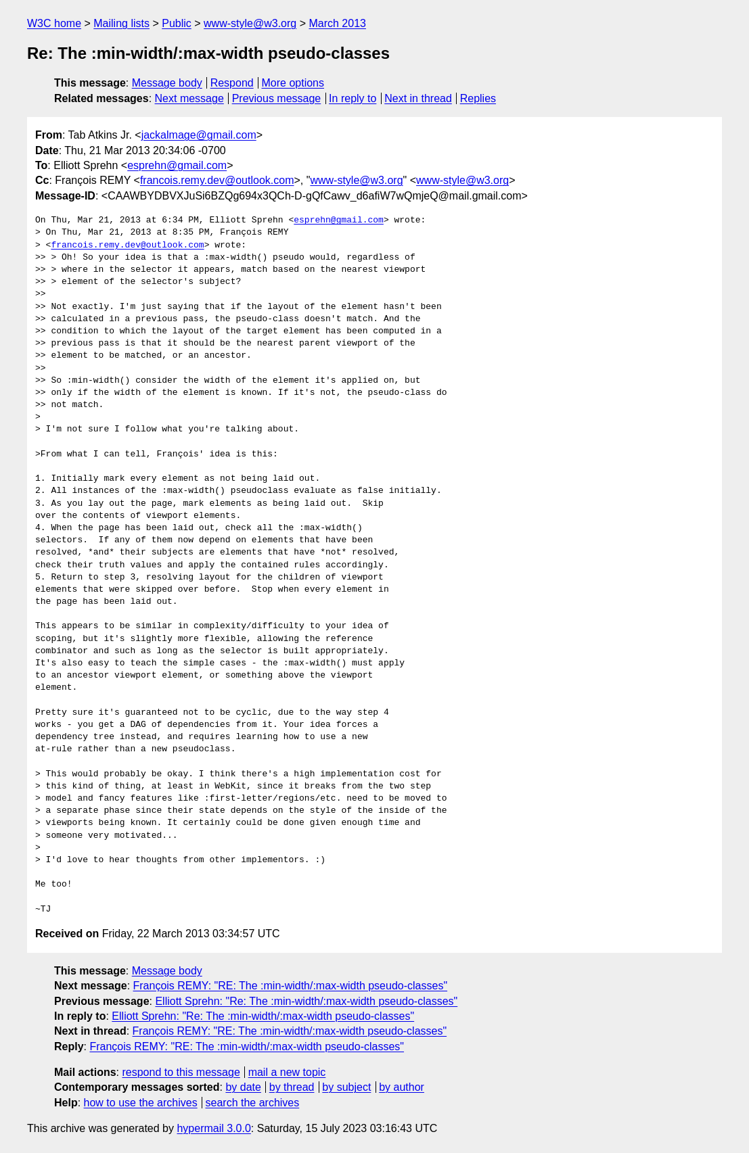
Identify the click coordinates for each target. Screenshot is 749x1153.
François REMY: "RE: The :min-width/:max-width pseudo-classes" (290, 985)
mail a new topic (287, 1072)
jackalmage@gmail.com (198, 135)
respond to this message (181, 1072)
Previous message (276, 98)
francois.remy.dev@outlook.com (217, 180)
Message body (167, 83)
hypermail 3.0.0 (213, 1128)
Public (176, 23)
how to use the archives (141, 1102)
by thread (292, 1087)
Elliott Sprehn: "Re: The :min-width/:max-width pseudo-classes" (306, 1001)
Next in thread (418, 98)
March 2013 (337, 23)
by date (242, 1087)
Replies (478, 98)
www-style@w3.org (250, 23)
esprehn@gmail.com (177, 165)
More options (293, 83)
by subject (346, 1087)
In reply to (352, 98)
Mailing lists (121, 23)
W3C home (54, 23)
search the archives (253, 1102)
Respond (232, 83)
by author (401, 1087)
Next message (189, 98)
